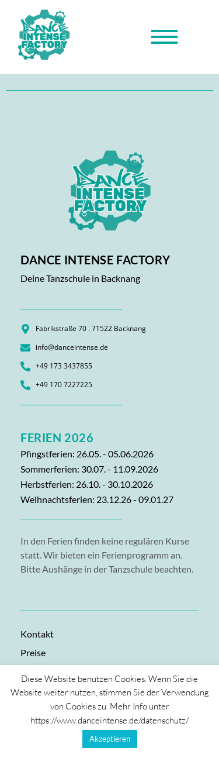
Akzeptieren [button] (109, 738)
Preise (33, 652)
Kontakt (37, 633)
